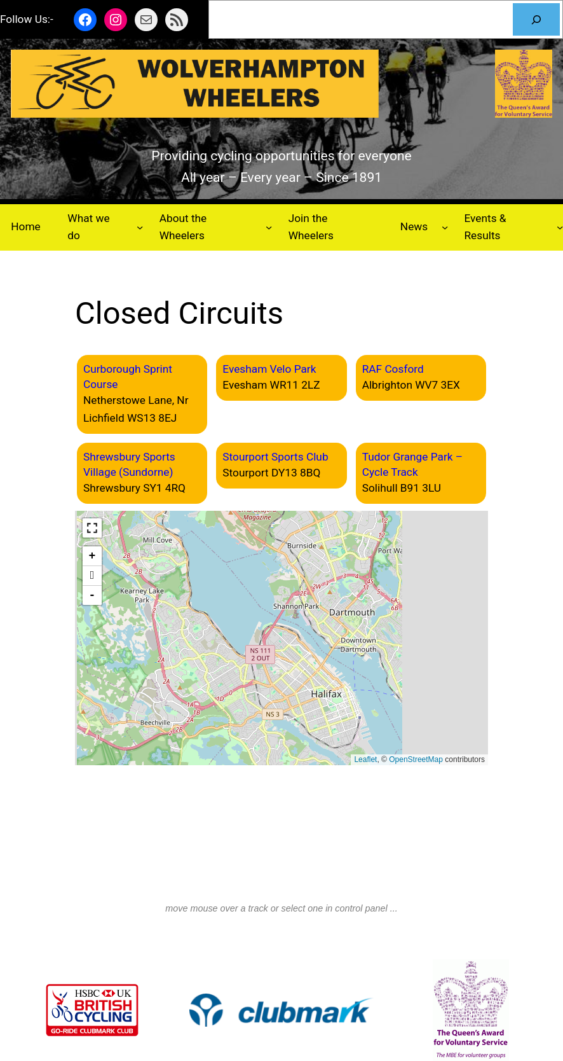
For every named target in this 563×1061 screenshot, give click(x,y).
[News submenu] (445, 227)
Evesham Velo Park (269, 369)
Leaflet (365, 759)
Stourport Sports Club (275, 456)
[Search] (536, 19)
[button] (92, 527)
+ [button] (92, 556)
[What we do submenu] (140, 227)
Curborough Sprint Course (127, 377)
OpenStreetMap (416, 759)
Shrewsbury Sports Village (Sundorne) (129, 464)
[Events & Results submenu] (560, 227)
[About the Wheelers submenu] (269, 227)
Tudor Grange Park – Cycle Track (412, 464)
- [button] (92, 595)
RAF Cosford (393, 369)
